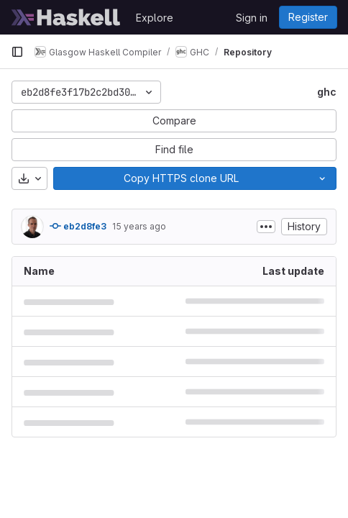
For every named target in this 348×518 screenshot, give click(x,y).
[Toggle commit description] (266, 226)
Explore (154, 18)
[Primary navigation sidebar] (17, 51)
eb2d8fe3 (78, 226)
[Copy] (180, 178)
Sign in (251, 18)
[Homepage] (66, 17)
